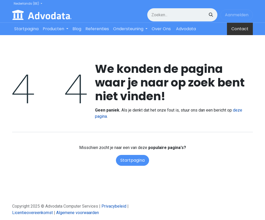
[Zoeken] (210, 14)
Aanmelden (236, 15)
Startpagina (132, 160)
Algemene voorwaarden (77, 212)
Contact (239, 29)
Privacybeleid (113, 206)
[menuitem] (26, 29)
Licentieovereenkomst (32, 212)
